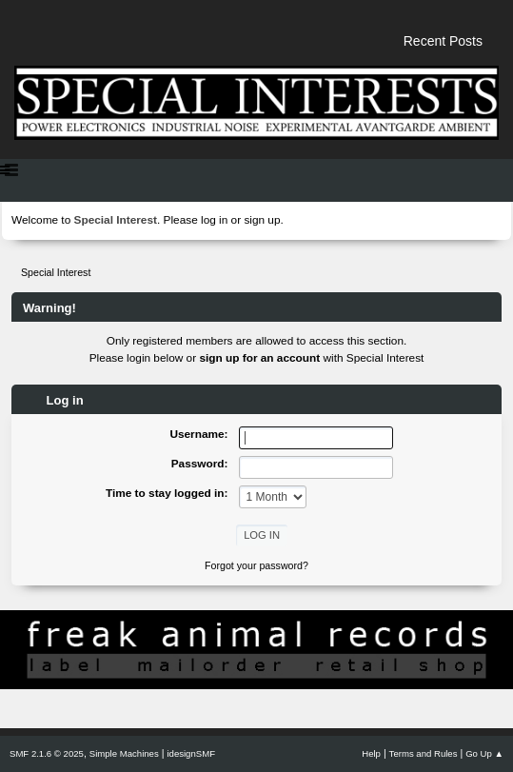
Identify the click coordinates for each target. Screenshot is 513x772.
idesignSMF (191, 753)
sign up (262, 220)
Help (371, 753)
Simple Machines (124, 753)
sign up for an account (259, 358)
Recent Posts (443, 41)
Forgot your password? (256, 565)
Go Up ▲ (484, 753)
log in (214, 220)
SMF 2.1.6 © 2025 (47, 753)
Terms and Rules (423, 753)
